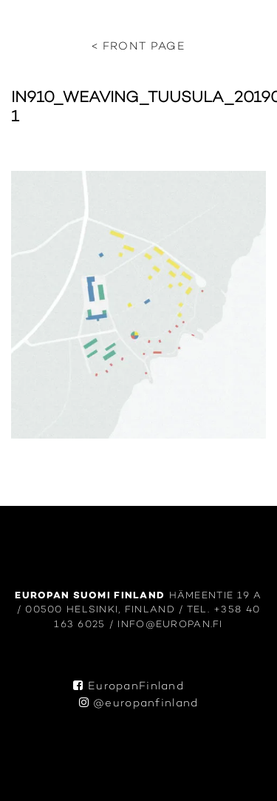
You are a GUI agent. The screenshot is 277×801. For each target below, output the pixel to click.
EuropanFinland (128, 686)
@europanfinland (139, 703)
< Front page (138, 47)
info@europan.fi (169, 624)
